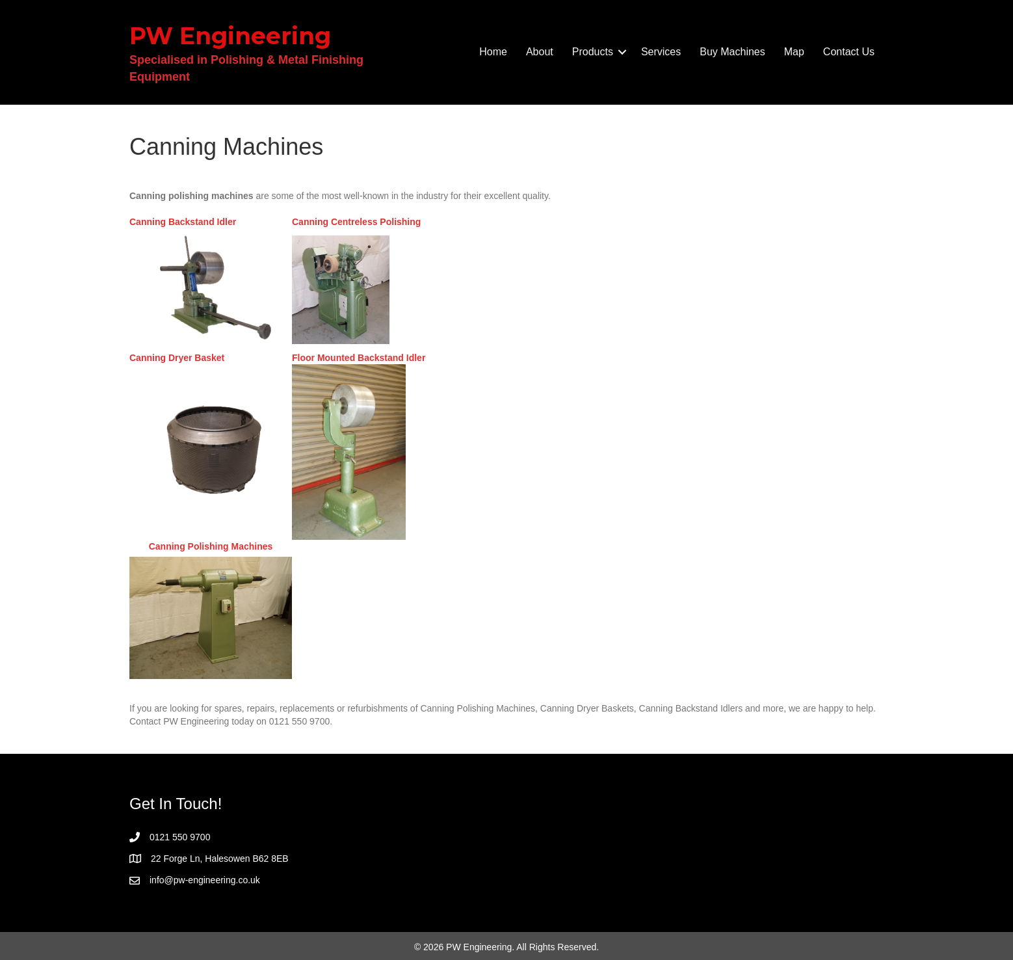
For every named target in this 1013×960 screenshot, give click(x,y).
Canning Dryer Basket (176, 358)
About (539, 51)
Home (493, 51)
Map (794, 51)
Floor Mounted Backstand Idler (358, 358)
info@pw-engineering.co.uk (205, 880)
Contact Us (849, 51)
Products (592, 51)
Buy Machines (732, 51)
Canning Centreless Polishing (356, 222)
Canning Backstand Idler (182, 222)
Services (661, 51)
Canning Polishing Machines (211, 546)
